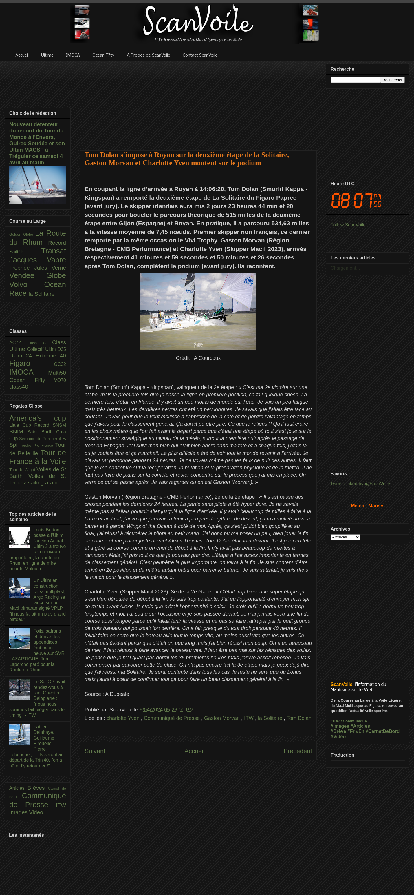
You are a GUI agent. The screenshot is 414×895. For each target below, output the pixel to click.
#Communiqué (354, 721)
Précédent (298, 751)
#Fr (351, 731)
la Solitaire (271, 718)
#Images (340, 726)
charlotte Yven (124, 718)
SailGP (25, 251)
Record (57, 243)
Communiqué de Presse (172, 718)
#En (360, 731)
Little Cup (21, 425)
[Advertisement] (198, 102)
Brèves (38, 788)
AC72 (18, 342)
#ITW (335, 721)
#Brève (338, 731)
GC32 (60, 364)
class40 (18, 387)
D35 (62, 349)
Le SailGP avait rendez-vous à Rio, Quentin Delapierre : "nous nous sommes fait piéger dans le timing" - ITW (37, 698)
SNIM (18, 432)
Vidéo (36, 812)
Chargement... (345, 268)
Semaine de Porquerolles (42, 438)
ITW (249, 718)
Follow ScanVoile (348, 224)
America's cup (37, 418)
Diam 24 (22, 356)
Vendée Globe (37, 275)
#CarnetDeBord (383, 731)
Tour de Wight (22, 469)
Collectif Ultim (42, 349)
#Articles (360, 726)
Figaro (31, 363)
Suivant (95, 751)
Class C (40, 343)
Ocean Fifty (31, 380)
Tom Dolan (299, 718)
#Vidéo (338, 736)
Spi (14, 445)
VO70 (60, 380)
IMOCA (28, 372)
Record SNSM (50, 425)
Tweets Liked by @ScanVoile (360, 483)
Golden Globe (22, 234)
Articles (18, 788)
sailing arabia (44, 483)
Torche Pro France (37, 445)
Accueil (194, 751)
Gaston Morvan (222, 718)
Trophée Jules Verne (37, 268)
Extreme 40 (51, 356)
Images (19, 812)
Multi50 (57, 373)
